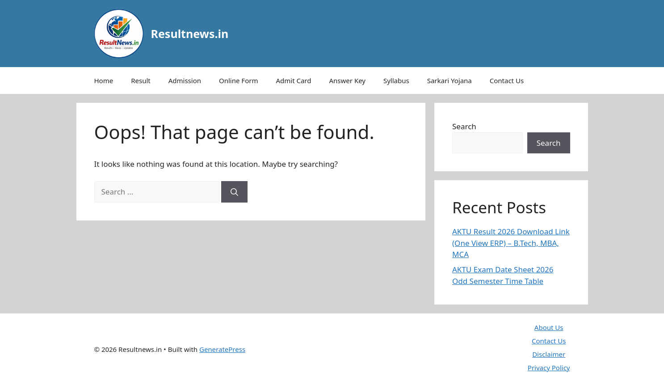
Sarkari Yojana (449, 80)
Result (141, 80)
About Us (548, 327)
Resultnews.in (190, 33)
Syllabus (396, 80)
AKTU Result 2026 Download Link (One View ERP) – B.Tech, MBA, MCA (511, 242)
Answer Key (347, 80)
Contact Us (507, 80)
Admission (184, 80)
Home (103, 80)
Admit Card (293, 80)
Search (464, 126)
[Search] (234, 192)
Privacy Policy (549, 367)
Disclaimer (548, 354)
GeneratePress (222, 349)
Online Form (238, 80)
